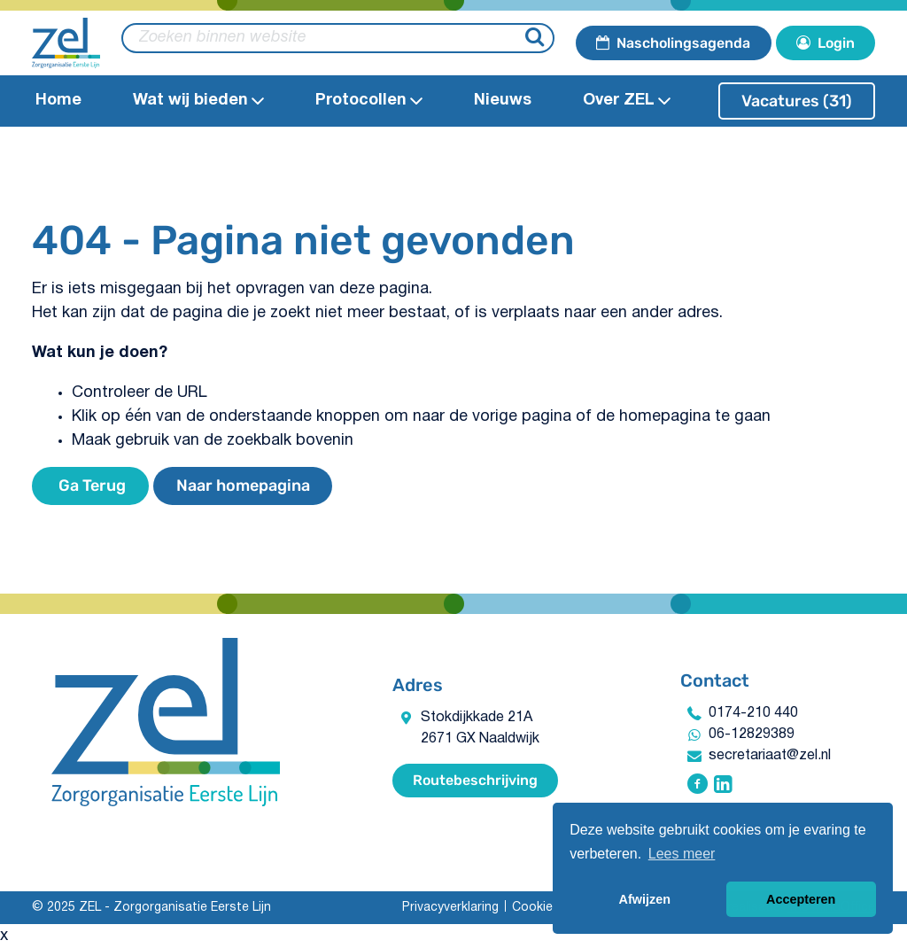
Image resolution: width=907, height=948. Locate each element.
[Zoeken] (537, 38)
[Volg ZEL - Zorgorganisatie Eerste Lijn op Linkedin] (723, 786)
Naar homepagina (243, 485)
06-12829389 (752, 734)
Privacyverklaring (450, 907)
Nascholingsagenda (673, 43)
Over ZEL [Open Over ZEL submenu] (627, 100)
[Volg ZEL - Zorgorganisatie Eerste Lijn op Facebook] (697, 786)
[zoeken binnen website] (337, 38)
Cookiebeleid (550, 907)
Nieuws (502, 100)
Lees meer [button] (682, 853)
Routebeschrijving (475, 780)
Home (58, 100)
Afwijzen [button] (645, 899)
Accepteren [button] (800, 899)
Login (825, 43)
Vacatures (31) (796, 101)
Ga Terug (90, 485)
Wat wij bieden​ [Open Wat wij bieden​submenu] (198, 100)
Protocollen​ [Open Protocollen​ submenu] (368, 100)
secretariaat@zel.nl (770, 756)
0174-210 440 (753, 713)
